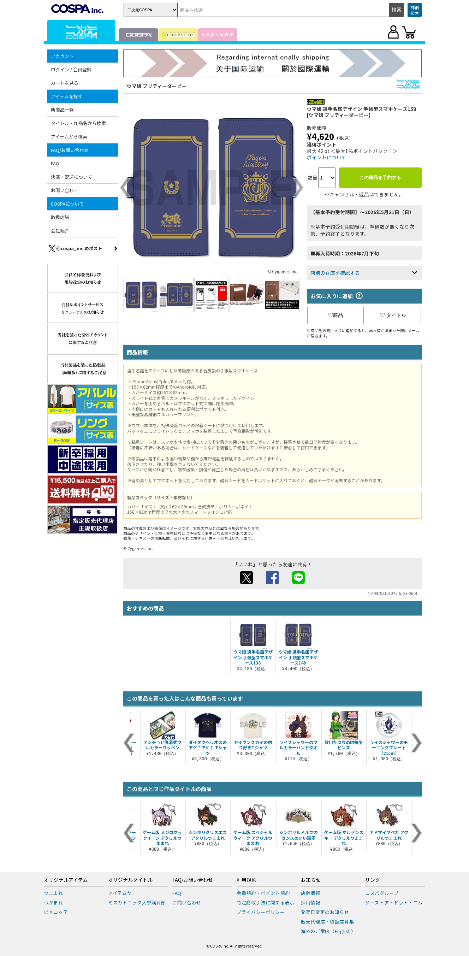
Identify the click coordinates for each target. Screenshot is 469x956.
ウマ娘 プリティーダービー (157, 85)
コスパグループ (382, 893)
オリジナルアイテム (66, 880)
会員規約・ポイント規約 (263, 893)
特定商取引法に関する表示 (266, 902)
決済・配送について (71, 176)
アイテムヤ (120, 893)
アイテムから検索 (69, 136)
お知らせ (311, 880)
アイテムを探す (67, 96)
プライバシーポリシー (261, 912)
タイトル (393, 315)
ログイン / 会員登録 (71, 69)
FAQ (55, 163)
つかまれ (53, 902)
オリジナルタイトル (130, 880)
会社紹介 (60, 230)
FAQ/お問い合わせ (70, 150)
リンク (372, 880)
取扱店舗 (60, 217)
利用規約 (246, 880)
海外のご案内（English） (328, 931)
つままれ (53, 893)
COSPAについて (67, 203)
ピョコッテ (56, 912)
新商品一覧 (62, 109)
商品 (335, 315)
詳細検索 (414, 10)
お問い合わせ (64, 190)
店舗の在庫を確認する (335, 272)
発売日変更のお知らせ (325, 912)
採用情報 (310, 902)
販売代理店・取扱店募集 (327, 921)
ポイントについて (326, 157)
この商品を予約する (380, 177)
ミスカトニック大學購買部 (137, 902)
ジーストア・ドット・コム (394, 902)
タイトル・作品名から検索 (78, 123)
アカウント (62, 56)
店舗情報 (310, 893)
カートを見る (64, 82)
